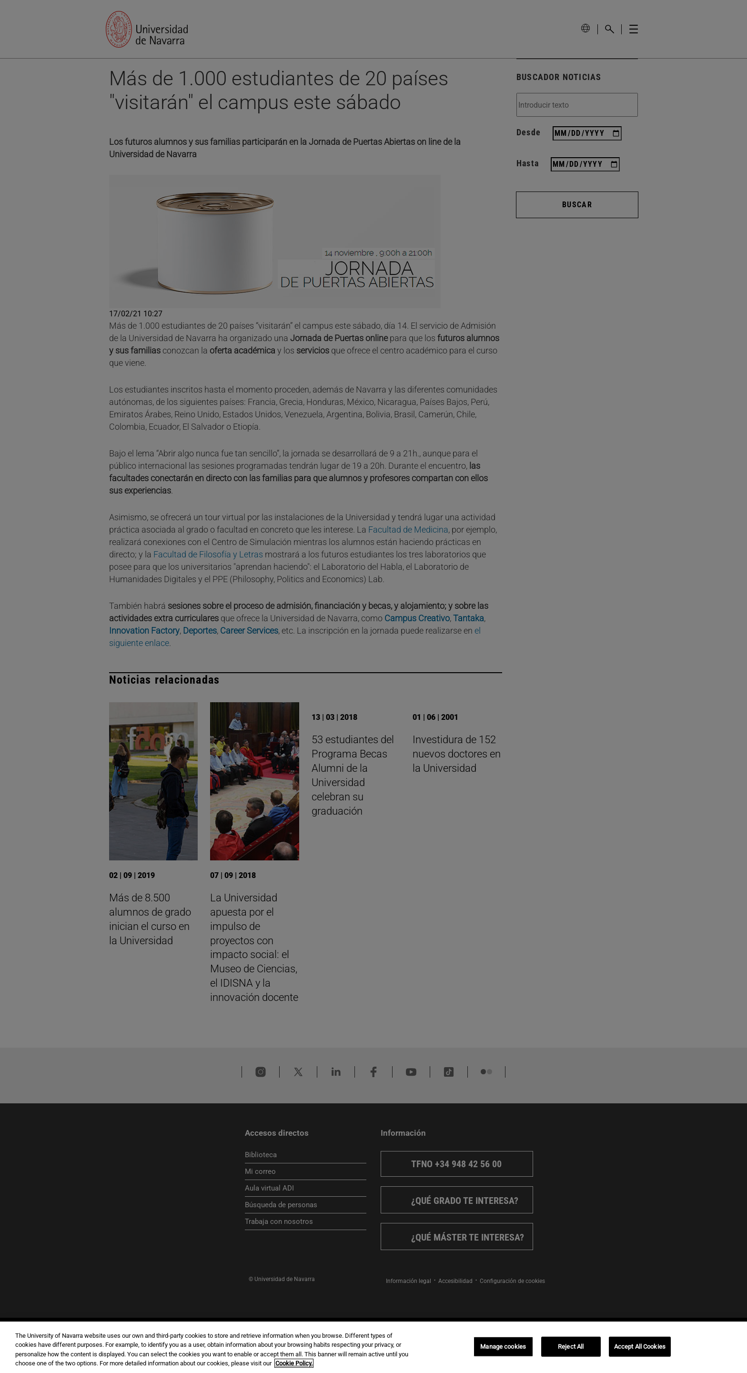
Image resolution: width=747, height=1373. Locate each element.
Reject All (571, 1346)
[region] (373, 1347)
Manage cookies (503, 1346)
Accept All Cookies (640, 1346)
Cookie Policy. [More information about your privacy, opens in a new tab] (294, 1363)
